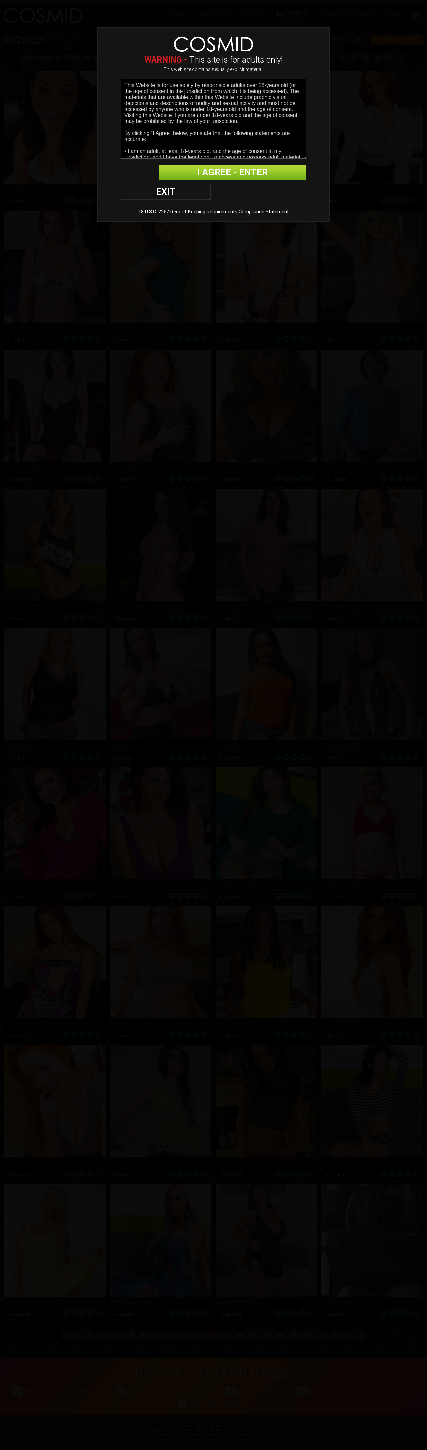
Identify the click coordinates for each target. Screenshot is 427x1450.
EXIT (143, 173)
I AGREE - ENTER (241, 173)
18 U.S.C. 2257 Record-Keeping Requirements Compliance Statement (213, 193)
